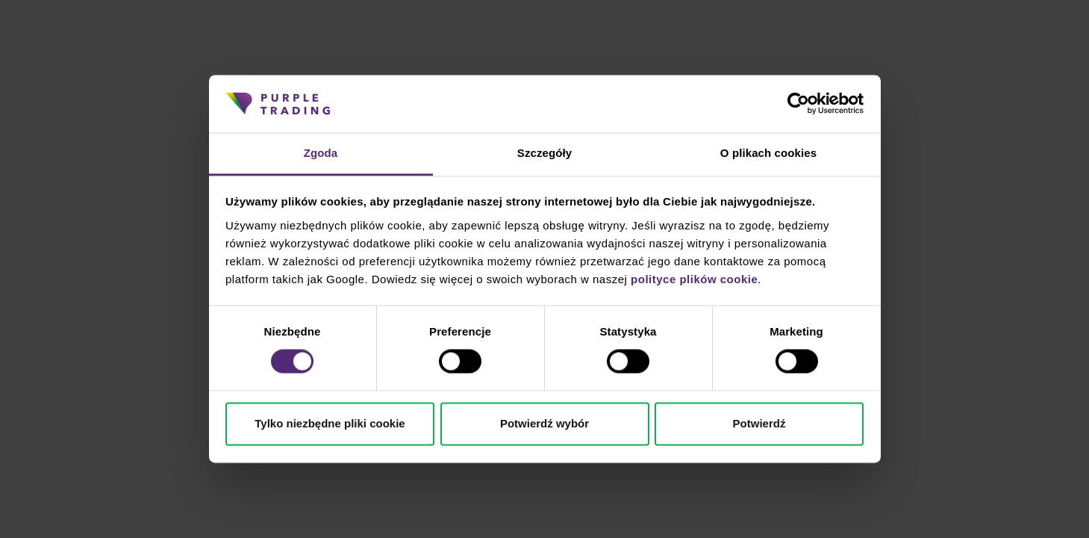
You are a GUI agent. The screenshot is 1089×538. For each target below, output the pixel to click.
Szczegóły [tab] (544, 152)
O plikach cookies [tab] (768, 152)
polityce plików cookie (694, 279)
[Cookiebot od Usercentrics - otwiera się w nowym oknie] (798, 104)
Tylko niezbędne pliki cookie (330, 423)
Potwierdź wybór (544, 423)
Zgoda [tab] (321, 152)
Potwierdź (759, 423)
